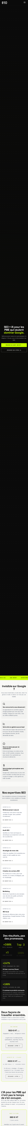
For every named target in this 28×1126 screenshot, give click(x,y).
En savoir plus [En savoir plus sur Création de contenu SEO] (8, 882)
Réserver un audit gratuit (14, 345)
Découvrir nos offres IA (14, 350)
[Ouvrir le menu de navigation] (24, 2)
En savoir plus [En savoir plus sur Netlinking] (8, 902)
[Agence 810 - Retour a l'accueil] (4, 2)
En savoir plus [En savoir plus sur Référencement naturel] (8, 821)
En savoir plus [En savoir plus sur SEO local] (8, 923)
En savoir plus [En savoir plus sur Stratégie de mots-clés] (8, 862)
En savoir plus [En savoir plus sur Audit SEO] (8, 841)
